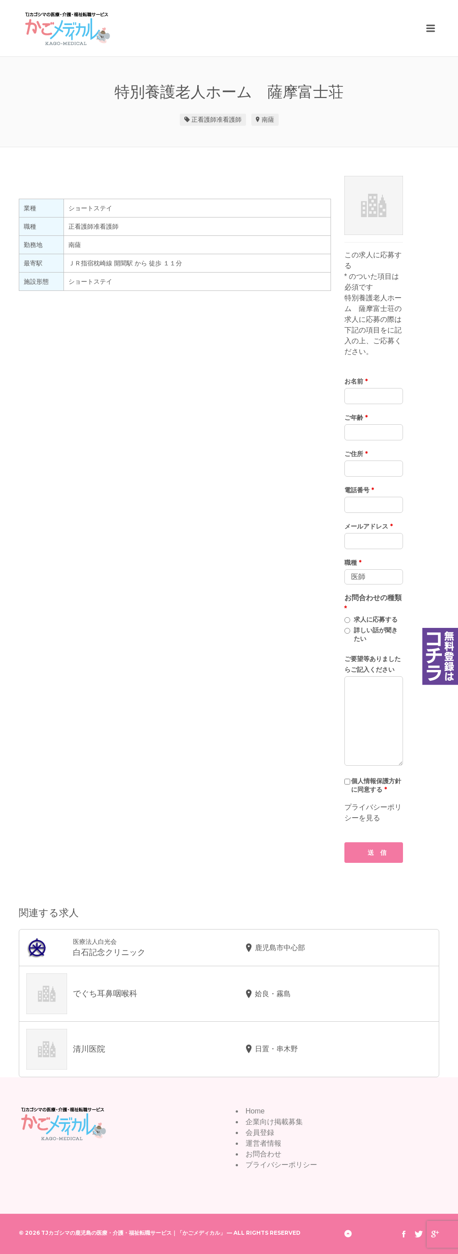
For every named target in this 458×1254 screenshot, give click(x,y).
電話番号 (359, 490)
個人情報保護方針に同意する (376, 785)
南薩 (268, 119)
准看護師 (229, 119)
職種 (352, 563)
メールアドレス (368, 526)
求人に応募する (376, 619)
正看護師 (203, 119)
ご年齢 (356, 418)
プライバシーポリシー (281, 1165)
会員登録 (260, 1132)
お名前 (356, 381)
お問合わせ (263, 1154)
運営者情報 (263, 1143)
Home (255, 1111)
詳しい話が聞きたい (376, 634)
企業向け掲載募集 (274, 1122)
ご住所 (356, 454)
